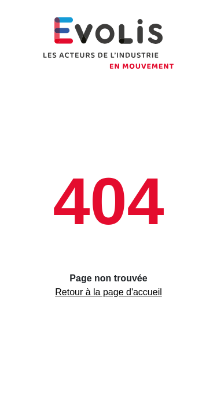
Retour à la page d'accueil (108, 292)
